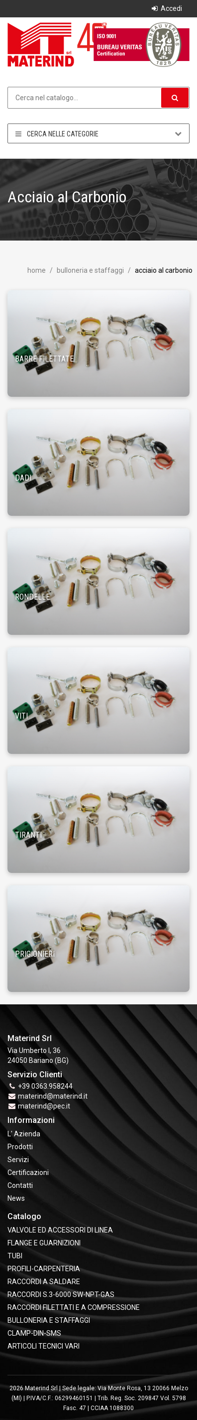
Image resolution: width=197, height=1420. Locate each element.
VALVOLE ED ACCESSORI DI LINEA (60, 1230)
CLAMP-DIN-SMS (34, 1333)
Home (36, 270)
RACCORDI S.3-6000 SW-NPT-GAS (60, 1294)
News (16, 1198)
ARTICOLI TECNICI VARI (43, 1346)
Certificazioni (28, 1172)
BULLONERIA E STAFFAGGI (89, 270)
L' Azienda (23, 1134)
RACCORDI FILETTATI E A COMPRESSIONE (73, 1307)
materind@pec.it (44, 1106)
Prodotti (20, 1147)
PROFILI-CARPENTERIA (43, 1269)
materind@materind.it (53, 1096)
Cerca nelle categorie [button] (98, 133)
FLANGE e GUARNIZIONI (44, 1243)
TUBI (14, 1256)
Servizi (18, 1160)
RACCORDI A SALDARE (43, 1282)
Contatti (20, 1185)
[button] (175, 98)
